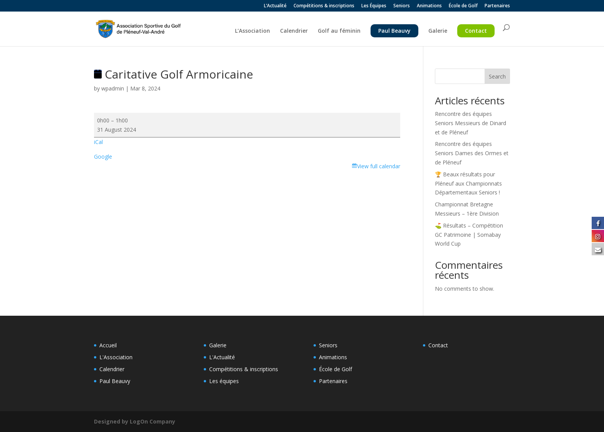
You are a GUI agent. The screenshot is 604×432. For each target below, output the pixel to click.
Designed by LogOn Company (134, 421)
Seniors (401, 6)
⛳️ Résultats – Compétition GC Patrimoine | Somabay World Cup (469, 235)
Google (103, 156)
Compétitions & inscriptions (324, 6)
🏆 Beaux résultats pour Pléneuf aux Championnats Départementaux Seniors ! (468, 183)
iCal (98, 142)
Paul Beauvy (394, 30)
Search (497, 76)
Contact (476, 30)
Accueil (108, 345)
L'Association (116, 357)
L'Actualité (222, 357)
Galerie (437, 31)
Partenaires (497, 6)
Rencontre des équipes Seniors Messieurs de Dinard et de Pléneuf (470, 123)
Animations (429, 6)
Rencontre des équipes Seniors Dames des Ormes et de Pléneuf (471, 153)
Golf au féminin (339, 31)
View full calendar (378, 166)
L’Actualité (275, 6)
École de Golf (463, 6)
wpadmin (112, 88)
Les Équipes (373, 6)
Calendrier (294, 31)
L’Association (252, 31)
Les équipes (224, 381)
